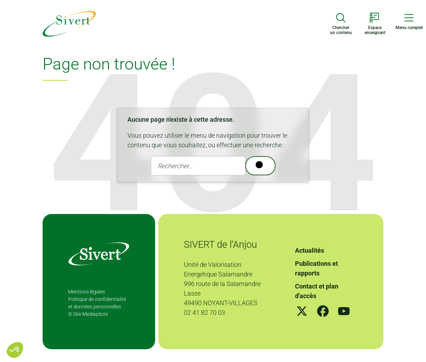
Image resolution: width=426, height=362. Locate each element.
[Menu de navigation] (409, 21)
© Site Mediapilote (88, 314)
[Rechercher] (260, 165)
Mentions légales (86, 292)
